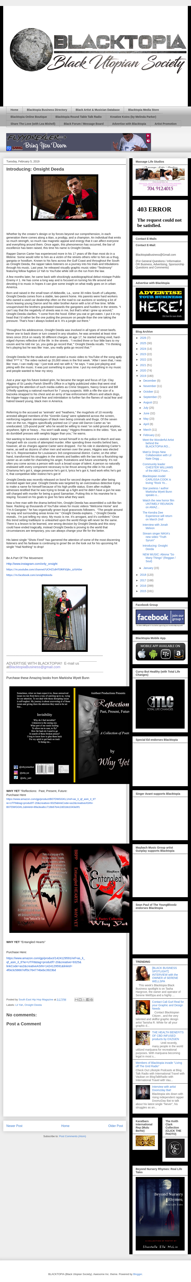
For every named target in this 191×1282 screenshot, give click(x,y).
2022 (143, 359)
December (150, 380)
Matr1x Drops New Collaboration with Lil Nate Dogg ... (157, 455)
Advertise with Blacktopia (129, 123)
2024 (143, 348)
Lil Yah (19, 1004)
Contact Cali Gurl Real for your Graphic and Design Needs (168, 1005)
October (148, 391)
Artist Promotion (165, 123)
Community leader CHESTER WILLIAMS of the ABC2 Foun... (158, 468)
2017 (143, 580)
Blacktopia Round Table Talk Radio (79, 116)
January (148, 568)
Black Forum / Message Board (84, 123)
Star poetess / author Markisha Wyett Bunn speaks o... (157, 492)
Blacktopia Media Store (143, 109)
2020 (143, 370)
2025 (143, 343)
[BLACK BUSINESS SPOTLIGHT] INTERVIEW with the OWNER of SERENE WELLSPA (165, 974)
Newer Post (14, 1126)
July (146, 407)
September (150, 397)
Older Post (115, 1126)
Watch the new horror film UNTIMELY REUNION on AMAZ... (158, 504)
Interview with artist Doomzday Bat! (164, 1088)
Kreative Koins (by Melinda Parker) (133, 116)
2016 (143, 585)
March (147, 429)
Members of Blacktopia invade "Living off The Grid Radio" (159, 1064)
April (146, 424)
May (146, 418)
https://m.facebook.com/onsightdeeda (29, 575)
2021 (143, 365)
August (148, 402)
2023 (143, 354)
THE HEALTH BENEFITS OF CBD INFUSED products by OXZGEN (168, 1036)
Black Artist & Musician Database (98, 109)
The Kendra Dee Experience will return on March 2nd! (157, 516)
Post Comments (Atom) (72, 1136)
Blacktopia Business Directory (47, 109)
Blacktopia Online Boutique (29, 116)
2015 (143, 591)
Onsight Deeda (33, 1004)
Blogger (137, 1274)
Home (14, 109)
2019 (143, 375)
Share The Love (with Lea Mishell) (33, 123)
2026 (143, 337)
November (150, 386)
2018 (143, 574)
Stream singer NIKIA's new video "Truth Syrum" (156, 537)
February (149, 435)
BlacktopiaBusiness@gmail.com (34, 667)
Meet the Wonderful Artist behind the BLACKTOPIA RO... (158, 443)
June (146, 413)
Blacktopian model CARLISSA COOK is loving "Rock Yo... (157, 479)
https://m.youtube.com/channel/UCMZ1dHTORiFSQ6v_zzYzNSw (44, 569)
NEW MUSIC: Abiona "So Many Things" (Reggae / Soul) (159, 558)
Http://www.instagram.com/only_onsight (31, 563)
